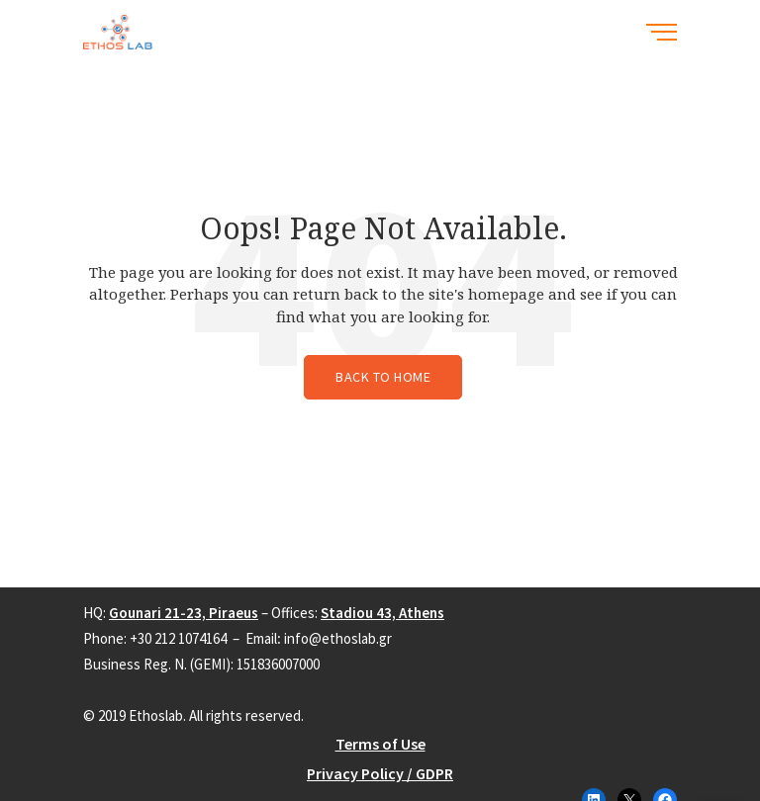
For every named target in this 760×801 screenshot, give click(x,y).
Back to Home (382, 377)
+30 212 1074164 (178, 638)
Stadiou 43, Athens (382, 612)
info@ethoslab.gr (338, 638)
